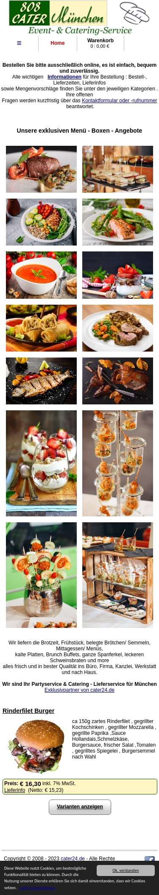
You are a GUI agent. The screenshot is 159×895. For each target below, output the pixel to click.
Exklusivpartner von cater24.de (79, 690)
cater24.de (73, 859)
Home (57, 43)
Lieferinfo (14, 790)
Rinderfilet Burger (28, 710)
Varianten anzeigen (80, 807)
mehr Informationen (37, 888)
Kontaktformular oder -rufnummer (119, 101)
